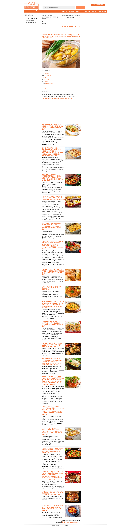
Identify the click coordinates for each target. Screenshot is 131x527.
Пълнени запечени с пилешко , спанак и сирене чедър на (53, 324)
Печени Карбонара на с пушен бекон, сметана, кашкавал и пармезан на (53, 431)
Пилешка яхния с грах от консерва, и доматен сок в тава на (52, 508)
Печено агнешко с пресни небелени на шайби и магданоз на (53, 272)
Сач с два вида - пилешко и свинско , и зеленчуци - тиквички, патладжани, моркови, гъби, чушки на (53, 410)
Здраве (94, 11)
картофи (47, 73)
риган (47, 85)
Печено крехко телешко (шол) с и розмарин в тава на (53, 197)
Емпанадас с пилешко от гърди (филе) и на (52, 345)
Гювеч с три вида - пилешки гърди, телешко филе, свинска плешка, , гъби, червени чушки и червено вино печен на (53, 380)
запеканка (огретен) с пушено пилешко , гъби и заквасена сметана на (51, 226)
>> (79, 17)
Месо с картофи (31, 22)
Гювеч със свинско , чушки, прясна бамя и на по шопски (52, 450)
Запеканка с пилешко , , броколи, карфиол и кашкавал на (52, 127)
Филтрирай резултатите (71, 27)
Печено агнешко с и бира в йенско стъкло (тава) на (52, 493)
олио (47, 79)
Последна (77, 522)
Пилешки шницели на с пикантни (51, 288)
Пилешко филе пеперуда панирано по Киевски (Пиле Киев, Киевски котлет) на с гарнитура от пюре (52, 245)
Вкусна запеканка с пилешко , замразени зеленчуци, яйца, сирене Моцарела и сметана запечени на (52, 151)
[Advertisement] (33, 50)
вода (46, 89)
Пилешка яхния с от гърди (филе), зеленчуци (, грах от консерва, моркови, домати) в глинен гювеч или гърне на (53, 475)
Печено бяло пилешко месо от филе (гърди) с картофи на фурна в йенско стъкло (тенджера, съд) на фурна (61, 36)
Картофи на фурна (31, 18)
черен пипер (49, 83)
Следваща (72, 522)
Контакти (102, 11)
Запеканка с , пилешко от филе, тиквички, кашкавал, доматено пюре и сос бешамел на (52, 362)
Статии (78, 11)
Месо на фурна (30, 20)
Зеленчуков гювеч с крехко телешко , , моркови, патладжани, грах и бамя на (52, 177)
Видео (71, 11)
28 (77, 17)
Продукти (86, 11)
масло (46, 81)
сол (43, 87)
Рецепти (64, 11)
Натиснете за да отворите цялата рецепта (57, 98)
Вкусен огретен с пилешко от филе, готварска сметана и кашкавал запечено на (53, 304)
